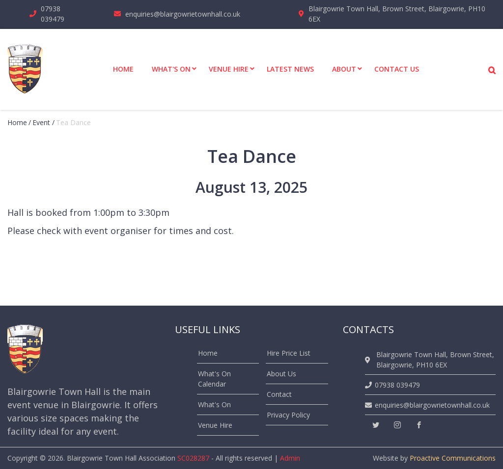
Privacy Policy (288, 414)
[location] (369, 360)
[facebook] (419, 425)
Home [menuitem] (123, 69)
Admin (290, 458)
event (41, 122)
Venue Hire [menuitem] (229, 69)
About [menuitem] (344, 69)
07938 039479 (52, 14)
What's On (214, 404)
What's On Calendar (214, 379)
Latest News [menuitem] (290, 69)
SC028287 (193, 458)
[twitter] (375, 425)
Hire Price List (288, 353)
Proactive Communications (453, 458)
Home (17, 122)
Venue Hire (215, 425)
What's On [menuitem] (171, 69)
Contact (279, 394)
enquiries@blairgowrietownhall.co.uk (182, 14)
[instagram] (397, 425)
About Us (281, 373)
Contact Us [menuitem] (396, 69)
